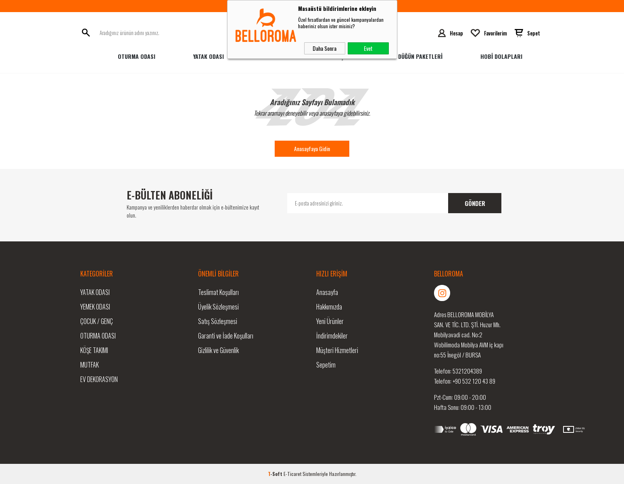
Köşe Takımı (94, 350)
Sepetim (326, 365)
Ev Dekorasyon (99, 379)
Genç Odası (345, 56)
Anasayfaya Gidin (312, 148)
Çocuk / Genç (96, 321)
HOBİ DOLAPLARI (501, 56)
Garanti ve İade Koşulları (225, 336)
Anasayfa (327, 292)
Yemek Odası (278, 56)
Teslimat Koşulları (218, 292)
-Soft (276, 473)
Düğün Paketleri (420, 56)
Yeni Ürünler (330, 321)
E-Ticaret (292, 473)
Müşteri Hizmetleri (337, 350)
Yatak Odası (208, 56)
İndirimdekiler (332, 336)
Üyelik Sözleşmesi (218, 307)
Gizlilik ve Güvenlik (218, 350)
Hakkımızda (329, 307)
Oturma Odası (136, 56)
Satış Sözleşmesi (217, 321)
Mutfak (89, 365)
